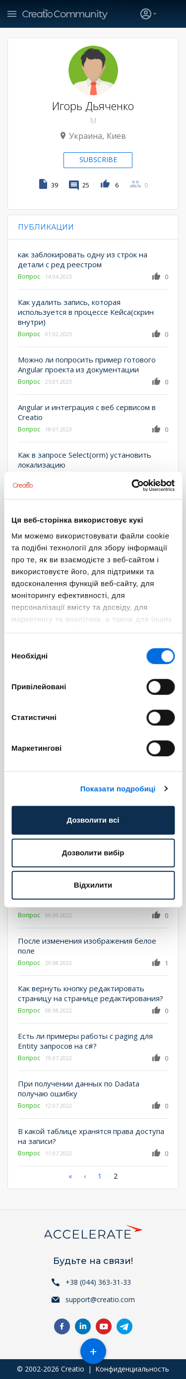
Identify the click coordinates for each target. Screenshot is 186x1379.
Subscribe (98, 159)
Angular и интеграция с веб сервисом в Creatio (87, 412)
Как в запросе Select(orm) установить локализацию (84, 460)
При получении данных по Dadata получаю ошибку (78, 1088)
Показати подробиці (118, 788)
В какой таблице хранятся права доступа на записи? (91, 1136)
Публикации (46, 227)
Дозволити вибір (93, 852)
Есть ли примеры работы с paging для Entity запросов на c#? (85, 1041)
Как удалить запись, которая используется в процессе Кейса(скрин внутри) (86, 312)
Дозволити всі (93, 820)
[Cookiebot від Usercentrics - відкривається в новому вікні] (132, 485)
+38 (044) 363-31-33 (98, 1282)
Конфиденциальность (132, 1369)
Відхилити (93, 885)
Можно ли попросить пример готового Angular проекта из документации (87, 364)
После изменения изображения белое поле (87, 946)
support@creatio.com (100, 1299)
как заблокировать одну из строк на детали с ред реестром (82, 259)
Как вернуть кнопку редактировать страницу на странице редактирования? (90, 993)
